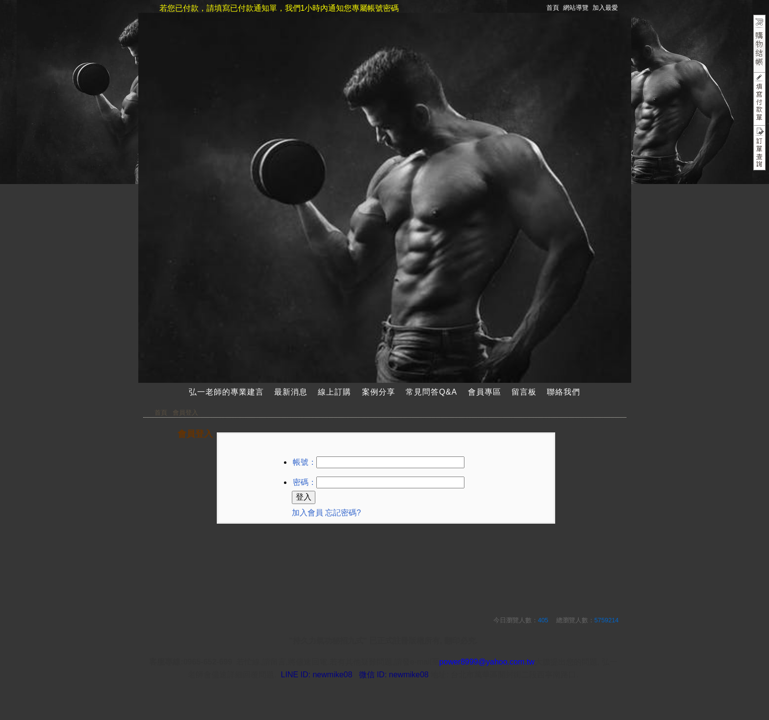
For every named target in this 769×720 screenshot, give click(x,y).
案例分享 (378, 392)
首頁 (160, 412)
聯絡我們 (563, 392)
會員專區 (484, 392)
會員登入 (480, 116)
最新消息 (291, 392)
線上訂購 (334, 392)
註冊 (507, 116)
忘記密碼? (343, 512)
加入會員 (307, 512)
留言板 (524, 392)
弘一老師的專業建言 (226, 392)
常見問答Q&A (431, 392)
